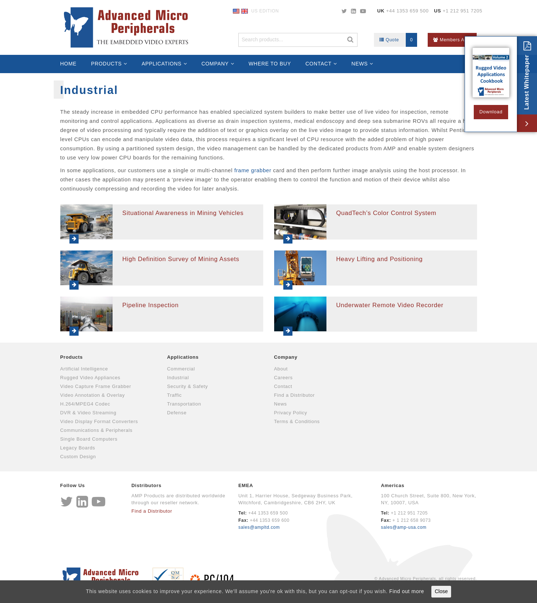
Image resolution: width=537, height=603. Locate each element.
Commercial (181, 369)
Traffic (174, 395)
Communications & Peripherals (96, 430)
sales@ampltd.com (259, 527)
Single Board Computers (89, 439)
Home (68, 64)
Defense (176, 412)
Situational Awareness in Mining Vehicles (183, 213)
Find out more (406, 591)
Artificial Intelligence (84, 369)
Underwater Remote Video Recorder (390, 305)
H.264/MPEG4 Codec (85, 404)
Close (441, 591)
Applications (161, 64)
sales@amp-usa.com (404, 527)
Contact (319, 64)
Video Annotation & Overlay (92, 395)
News (359, 64)
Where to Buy (270, 64)
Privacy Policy (290, 412)
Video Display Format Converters (99, 421)
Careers (283, 377)
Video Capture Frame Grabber (95, 386)
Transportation (184, 404)
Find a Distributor (294, 395)
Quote (398, 40)
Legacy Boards (77, 448)
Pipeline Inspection (150, 305)
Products (106, 64)
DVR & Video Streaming (88, 412)
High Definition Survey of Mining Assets (180, 259)
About (281, 369)
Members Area (452, 39)
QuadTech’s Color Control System (386, 213)
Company (215, 64)
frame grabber (253, 170)
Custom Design (78, 456)
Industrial (178, 377)
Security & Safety (187, 386)
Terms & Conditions (297, 421)
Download (490, 111)
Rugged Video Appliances (90, 377)
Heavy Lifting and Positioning (379, 259)
